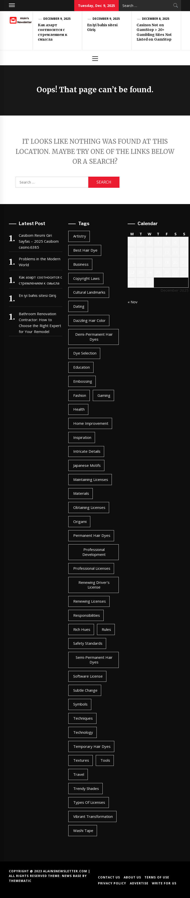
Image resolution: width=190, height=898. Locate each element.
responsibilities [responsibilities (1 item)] (86, 615)
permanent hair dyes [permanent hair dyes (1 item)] (92, 535)
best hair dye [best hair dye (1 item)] (85, 250)
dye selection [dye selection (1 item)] (84, 353)
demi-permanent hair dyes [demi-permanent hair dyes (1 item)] (94, 337)
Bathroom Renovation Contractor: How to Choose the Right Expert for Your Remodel (40, 322)
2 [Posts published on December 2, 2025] (141, 241)
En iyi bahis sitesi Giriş (37, 295)
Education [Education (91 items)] (81, 367)
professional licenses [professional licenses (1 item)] (91, 568)
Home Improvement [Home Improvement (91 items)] (90, 423)
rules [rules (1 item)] (106, 629)
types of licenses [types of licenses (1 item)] (89, 802)
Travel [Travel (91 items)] (78, 774)
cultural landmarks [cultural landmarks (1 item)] (89, 292)
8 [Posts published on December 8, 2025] (132, 252)
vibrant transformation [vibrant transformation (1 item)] (93, 816)
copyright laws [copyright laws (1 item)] (86, 278)
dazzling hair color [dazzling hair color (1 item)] (89, 320)
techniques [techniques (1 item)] (83, 718)
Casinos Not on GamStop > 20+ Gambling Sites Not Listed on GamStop (154, 32)
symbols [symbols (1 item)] (80, 704)
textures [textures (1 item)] (81, 760)
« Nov (133, 301)
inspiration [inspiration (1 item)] (82, 437)
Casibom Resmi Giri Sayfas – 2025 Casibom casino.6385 (39, 241)
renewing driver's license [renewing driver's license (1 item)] (94, 585)
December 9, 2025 (57, 19)
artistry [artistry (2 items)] (79, 236)
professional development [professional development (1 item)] (94, 552)
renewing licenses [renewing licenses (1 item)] (89, 601)
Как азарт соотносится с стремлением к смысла (52, 32)
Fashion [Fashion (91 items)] (79, 395)
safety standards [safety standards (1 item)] (87, 643)
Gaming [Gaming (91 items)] (103, 395)
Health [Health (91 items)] (79, 409)
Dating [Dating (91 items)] (78, 306)
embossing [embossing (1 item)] (82, 381)
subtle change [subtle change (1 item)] (85, 690)
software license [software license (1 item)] (88, 676)
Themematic (20, 881)
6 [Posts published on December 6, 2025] (175, 241)
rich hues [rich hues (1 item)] (81, 629)
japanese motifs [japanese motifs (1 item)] (87, 465)
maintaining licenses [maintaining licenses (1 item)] (90, 479)
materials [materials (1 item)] (81, 493)
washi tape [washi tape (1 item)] (83, 830)
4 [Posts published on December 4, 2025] (158, 241)
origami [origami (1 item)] (80, 521)
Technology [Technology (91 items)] (83, 732)
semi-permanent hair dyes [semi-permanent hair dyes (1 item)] (94, 660)
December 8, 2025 (155, 19)
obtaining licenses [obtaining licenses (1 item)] (89, 507)
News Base (72, 876)
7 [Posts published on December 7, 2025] (184, 241)
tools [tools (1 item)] (105, 760)
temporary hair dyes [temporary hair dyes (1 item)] (92, 746)
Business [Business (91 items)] (81, 264)
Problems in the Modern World (39, 261)
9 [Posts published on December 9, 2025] (141, 252)
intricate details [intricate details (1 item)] (86, 451)
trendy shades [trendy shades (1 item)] (86, 788)
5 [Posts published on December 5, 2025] (167, 241)
